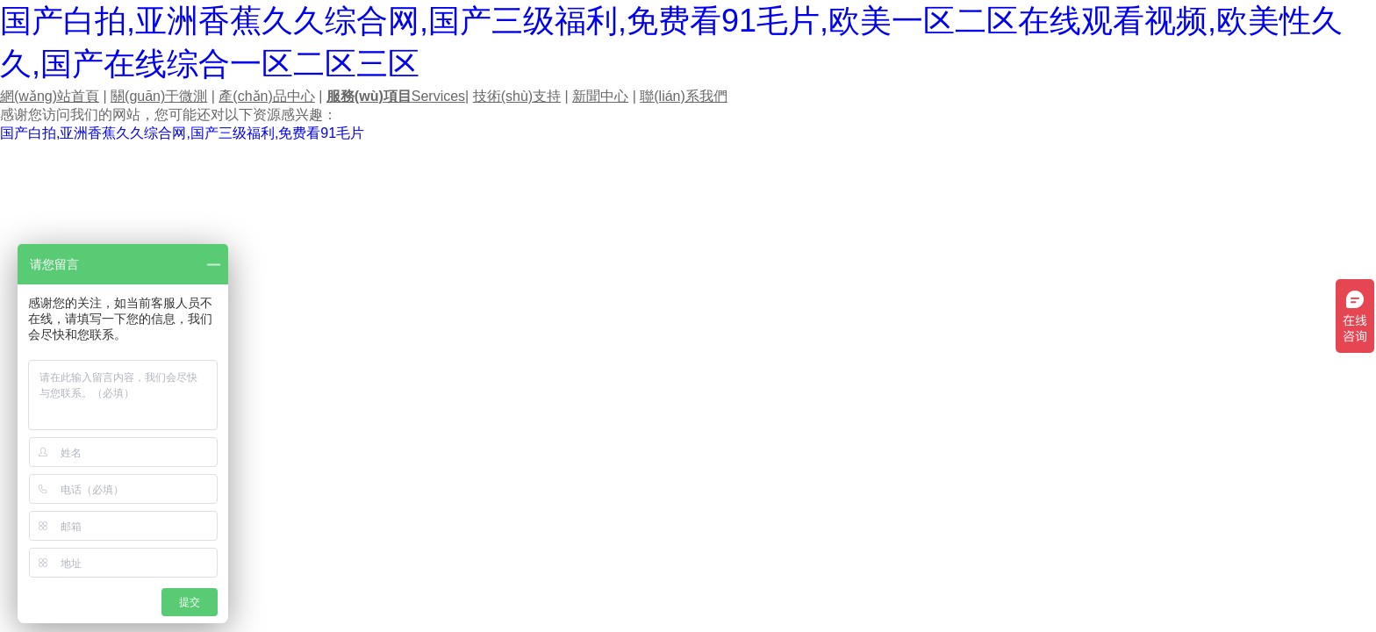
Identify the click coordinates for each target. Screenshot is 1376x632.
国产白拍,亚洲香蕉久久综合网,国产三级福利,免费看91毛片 (182, 133)
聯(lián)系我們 (683, 96)
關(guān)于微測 (159, 96)
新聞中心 (600, 96)
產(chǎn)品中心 (266, 96)
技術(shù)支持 (517, 96)
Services (395, 96)
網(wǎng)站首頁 (49, 96)
